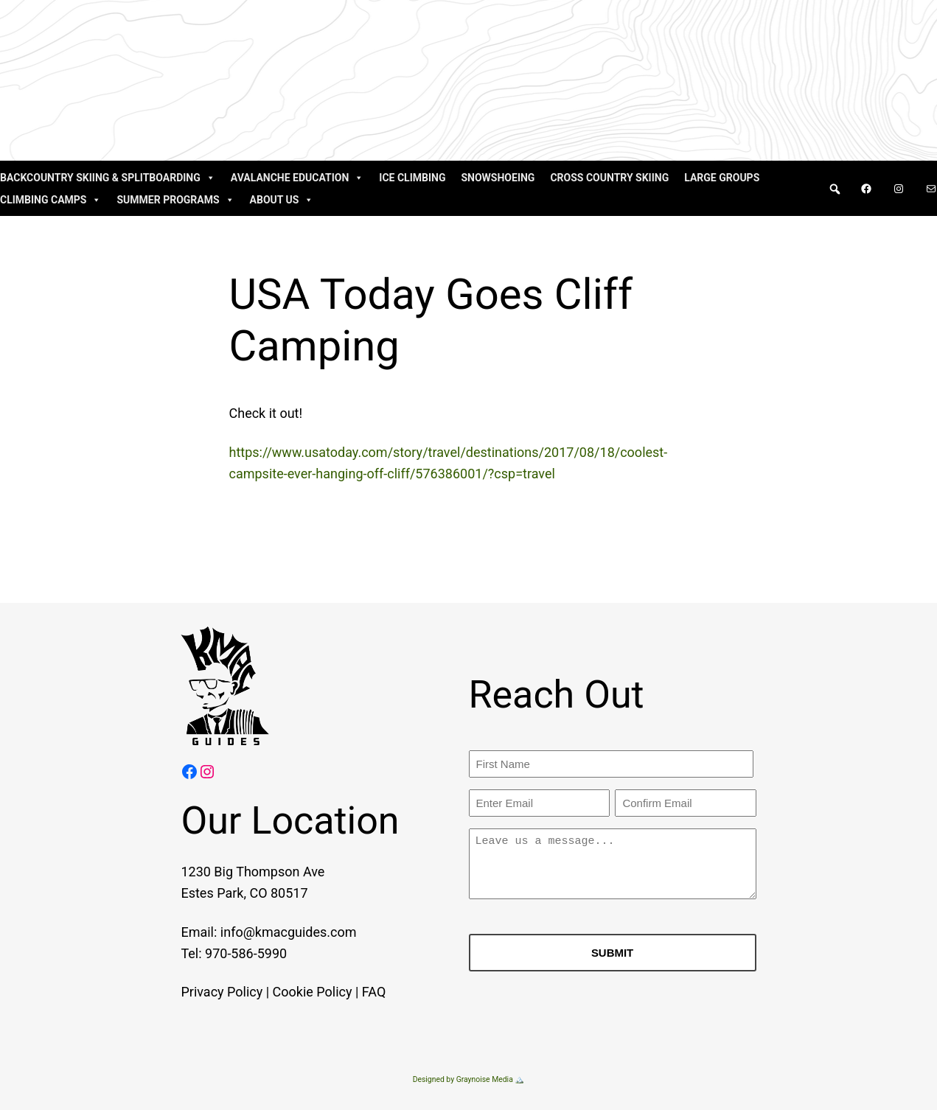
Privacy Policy (204, 991)
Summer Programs (175, 200)
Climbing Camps (50, 200)
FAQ (355, 991)
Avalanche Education (297, 178)
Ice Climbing (412, 178)
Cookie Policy (294, 991)
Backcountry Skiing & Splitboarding (107, 178)
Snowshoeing (497, 178)
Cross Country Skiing (609, 178)
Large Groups (721, 178)
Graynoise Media (484, 1079)
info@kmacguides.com (270, 932)
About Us (282, 200)
